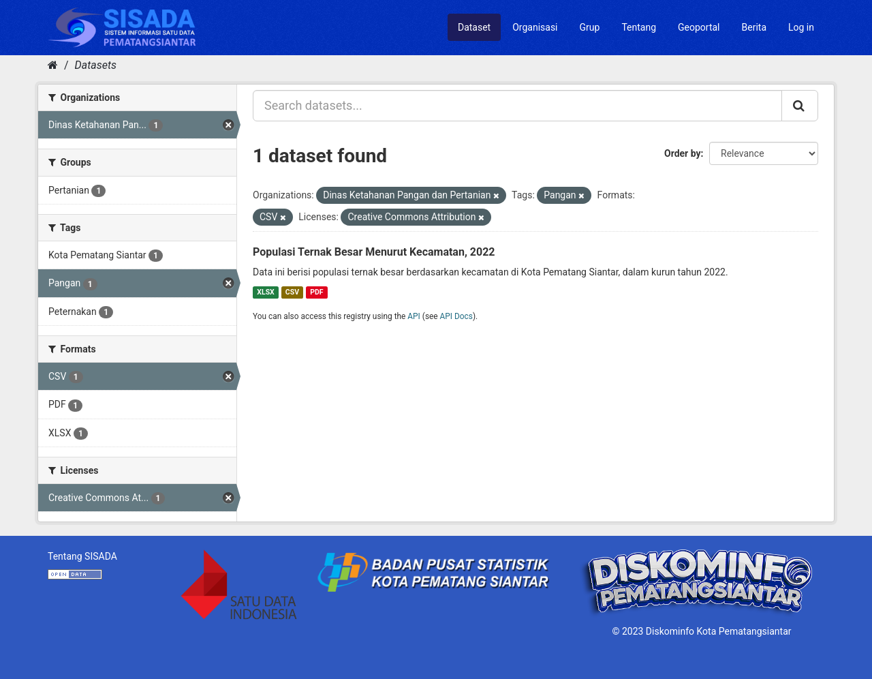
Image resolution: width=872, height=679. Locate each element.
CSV (292, 292)
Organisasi (534, 27)
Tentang (638, 27)
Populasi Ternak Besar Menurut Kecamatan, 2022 (374, 251)
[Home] (53, 65)
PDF (316, 292)
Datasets (95, 65)
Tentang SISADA (82, 556)
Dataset (474, 27)
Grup (590, 27)
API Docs (456, 316)
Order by (682, 153)
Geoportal (698, 27)
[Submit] (799, 105)
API (413, 316)
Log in (801, 27)
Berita (754, 27)
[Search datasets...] (517, 105)
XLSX (265, 292)
